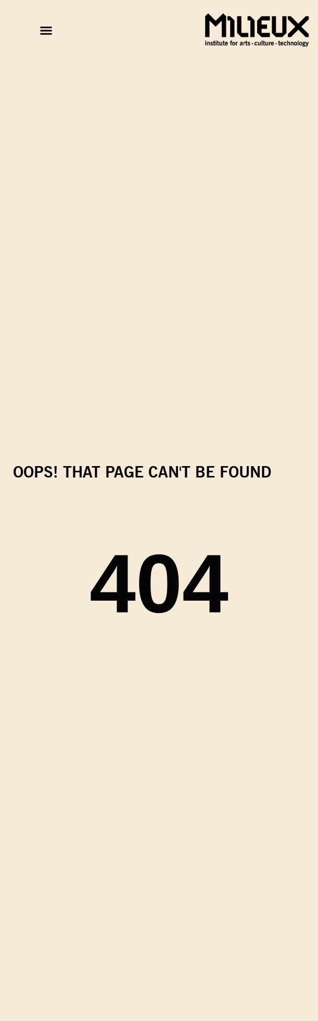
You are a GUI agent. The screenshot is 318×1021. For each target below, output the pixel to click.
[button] (46, 31)
